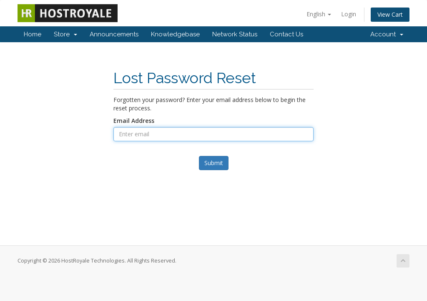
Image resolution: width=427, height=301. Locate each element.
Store (65, 34)
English (318, 14)
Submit (213, 163)
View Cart (390, 14)
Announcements (114, 34)
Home (32, 34)
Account (386, 34)
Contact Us (286, 34)
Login (348, 14)
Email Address (133, 121)
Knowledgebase (175, 34)
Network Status (234, 34)
